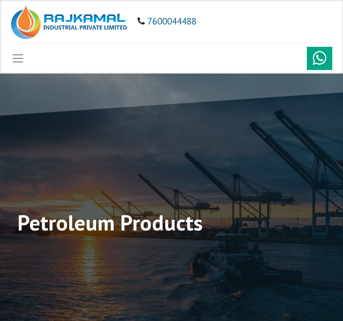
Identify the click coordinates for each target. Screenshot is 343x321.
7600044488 (172, 21)
